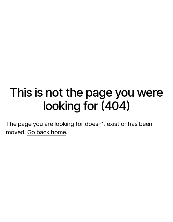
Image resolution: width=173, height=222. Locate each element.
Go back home (46, 132)
